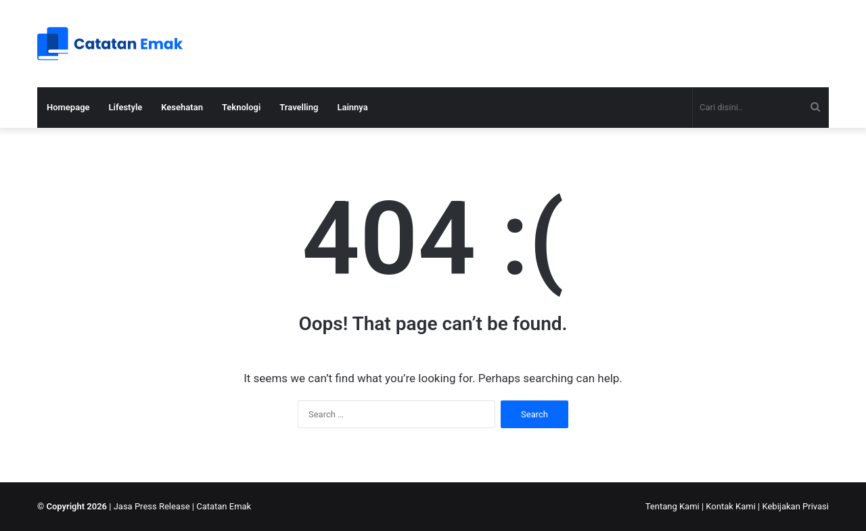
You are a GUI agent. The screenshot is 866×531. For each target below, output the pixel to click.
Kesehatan (182, 107)
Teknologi (241, 107)
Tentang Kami (672, 506)
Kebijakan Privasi (795, 506)
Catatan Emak (223, 506)
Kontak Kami (731, 506)
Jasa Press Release (152, 506)
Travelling (298, 107)
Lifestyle (126, 107)
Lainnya (352, 107)
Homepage (68, 107)
